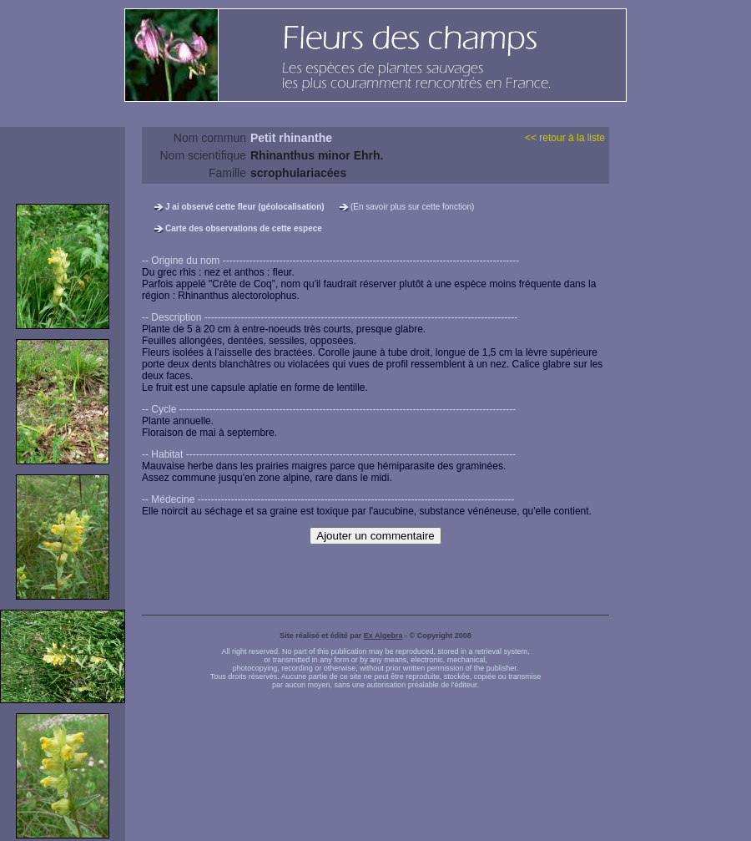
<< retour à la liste (565, 138)
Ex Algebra (383, 635)
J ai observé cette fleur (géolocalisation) (245, 206)
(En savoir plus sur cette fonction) (412, 206)
